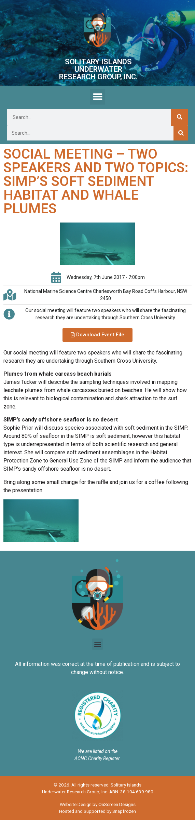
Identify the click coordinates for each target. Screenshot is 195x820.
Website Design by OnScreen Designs (98, 804)
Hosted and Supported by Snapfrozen (97, 811)
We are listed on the (97, 751)
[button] (97, 97)
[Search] (179, 117)
